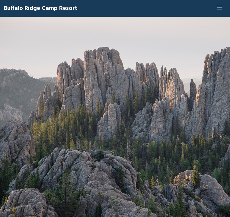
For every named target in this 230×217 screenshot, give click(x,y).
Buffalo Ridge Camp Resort (41, 8)
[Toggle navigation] (219, 8)
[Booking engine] (115, 117)
